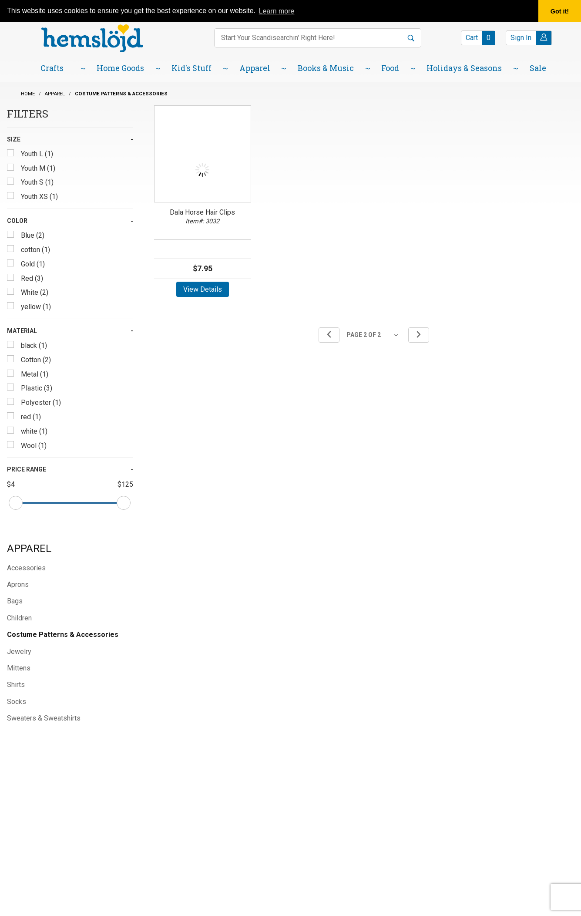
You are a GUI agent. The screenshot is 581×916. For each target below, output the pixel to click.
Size (13, 139)
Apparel (29, 548)
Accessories (26, 568)
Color (17, 220)
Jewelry (19, 651)
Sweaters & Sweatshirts (44, 718)
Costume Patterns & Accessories (62, 634)
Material (22, 330)
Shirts (16, 684)
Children (19, 618)
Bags (15, 601)
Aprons (18, 584)
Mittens (18, 668)
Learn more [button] (277, 11)
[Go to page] (373, 335)
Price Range (26, 469)
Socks (16, 701)
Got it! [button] (560, 11)
